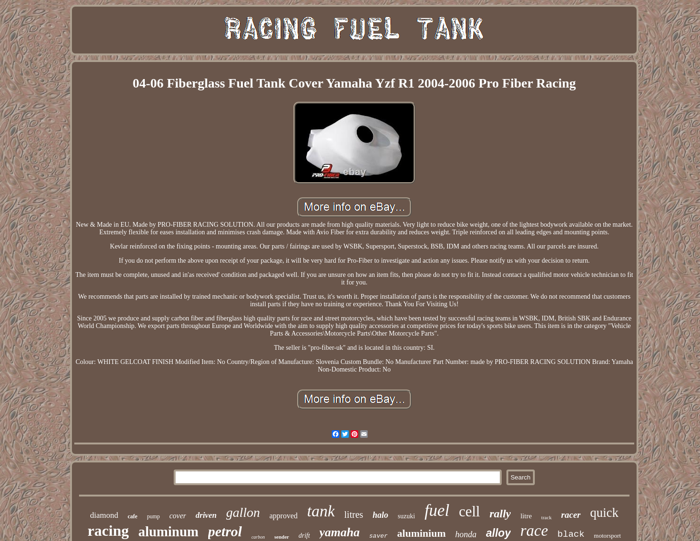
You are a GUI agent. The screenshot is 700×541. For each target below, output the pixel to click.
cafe (133, 516)
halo (380, 515)
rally (500, 513)
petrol (225, 531)
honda (466, 534)
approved (283, 516)
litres (353, 514)
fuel (437, 510)
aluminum (168, 531)
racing (108, 530)
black (571, 534)
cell (469, 511)
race (534, 530)
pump (153, 516)
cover (177, 516)
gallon (243, 512)
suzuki (406, 516)
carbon (258, 537)
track (546, 517)
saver (378, 536)
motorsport (607, 535)
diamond (104, 515)
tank (321, 511)
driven (205, 515)
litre (526, 516)
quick (604, 513)
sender (282, 537)
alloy (498, 533)
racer (571, 515)
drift (304, 535)
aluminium (421, 533)
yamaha (339, 532)
